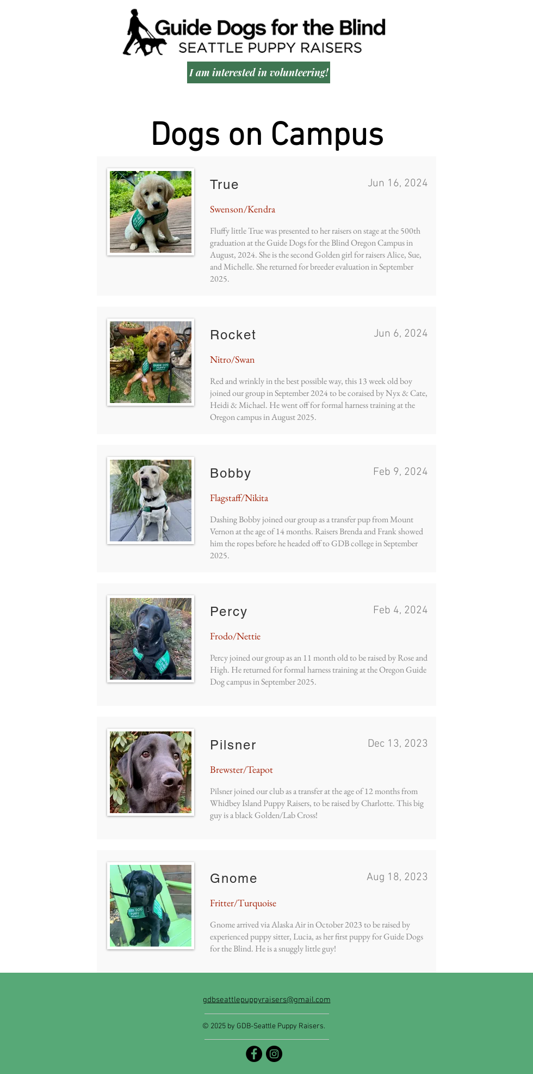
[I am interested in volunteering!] (258, 72)
